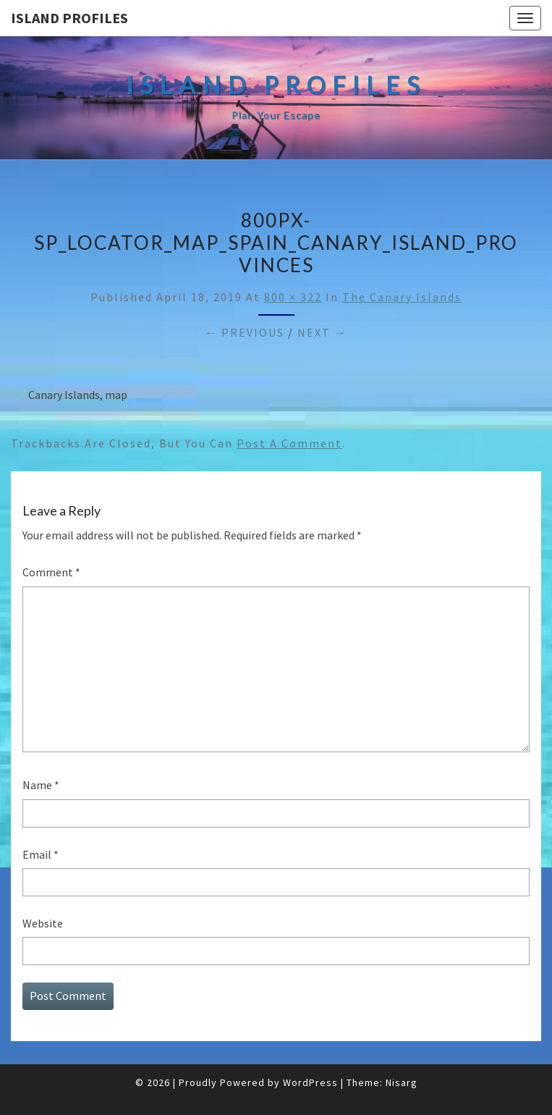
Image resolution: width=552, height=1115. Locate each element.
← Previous (244, 332)
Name (40, 785)
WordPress (310, 1082)
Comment (51, 572)
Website (42, 923)
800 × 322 (293, 297)
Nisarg (401, 1082)
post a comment (289, 443)
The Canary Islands (402, 297)
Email (40, 854)
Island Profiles (69, 18)
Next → (322, 332)
